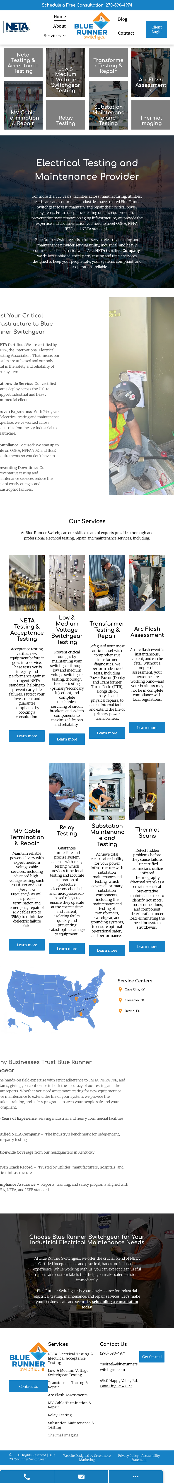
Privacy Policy (128, 1456)
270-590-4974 (119, 5)
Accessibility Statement (145, 1458)
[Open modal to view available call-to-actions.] (136, 1476)
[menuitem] (60, 17)
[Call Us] (27, 1476)
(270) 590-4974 (113, 1353)
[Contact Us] (81, 1476)
